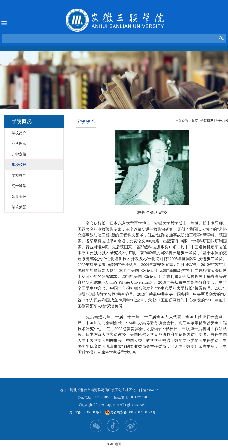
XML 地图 (114, 444)
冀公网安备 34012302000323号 (130, 412)
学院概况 (206, 121)
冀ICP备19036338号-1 (85, 412)
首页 (195, 121)
